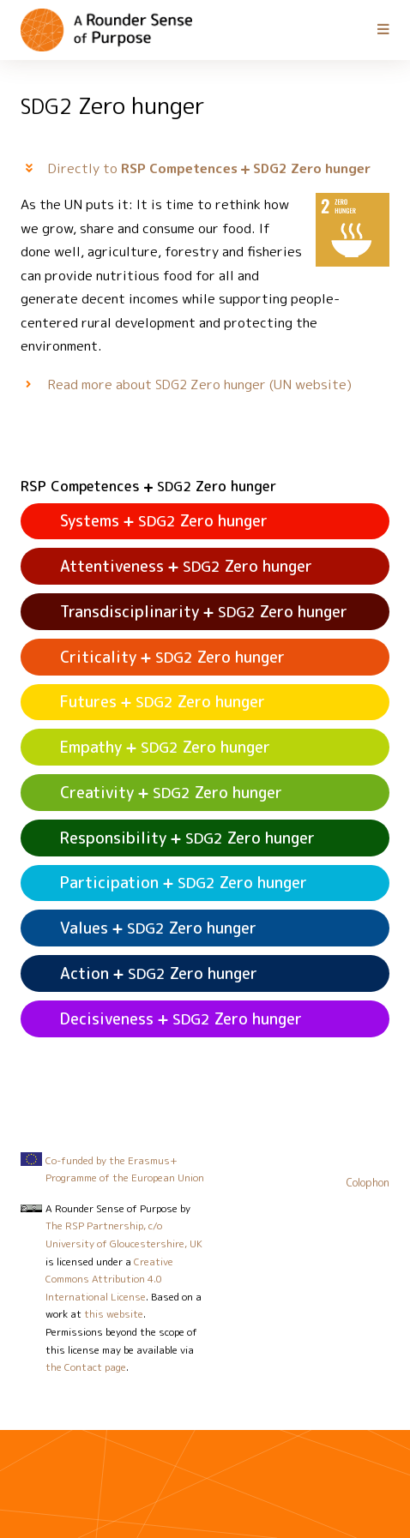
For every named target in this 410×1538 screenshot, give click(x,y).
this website (113, 1314)
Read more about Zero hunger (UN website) (199, 384)
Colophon (368, 1182)
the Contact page (85, 1367)
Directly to (209, 168)
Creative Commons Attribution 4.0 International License (109, 1279)
